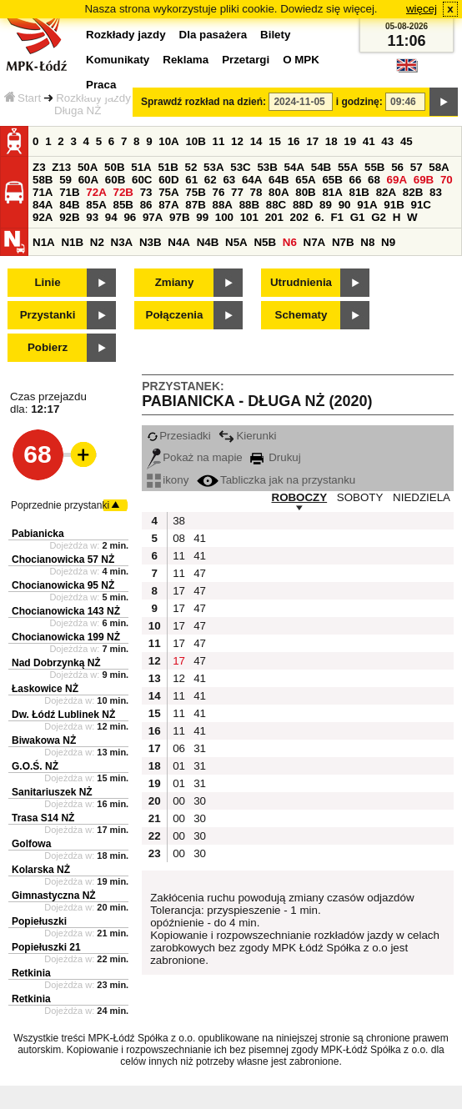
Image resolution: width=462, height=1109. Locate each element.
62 (210, 179)
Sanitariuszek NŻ (52, 792)
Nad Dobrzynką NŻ (56, 663)
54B (321, 167)
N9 (388, 242)
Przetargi (245, 59)
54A (294, 167)
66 (355, 179)
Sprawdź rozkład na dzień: (203, 102)
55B (374, 167)
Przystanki (48, 315)
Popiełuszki (39, 921)
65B (332, 179)
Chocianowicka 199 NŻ (66, 637)
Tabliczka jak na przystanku (276, 480)
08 (179, 538)
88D (303, 204)
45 (406, 141)
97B (179, 217)
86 (146, 204)
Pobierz (48, 347)
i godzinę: (359, 102)
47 (199, 573)
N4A (179, 242)
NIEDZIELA (421, 497)
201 (274, 217)
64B (279, 179)
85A (96, 204)
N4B (208, 242)
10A (168, 141)
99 (202, 217)
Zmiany (174, 282)
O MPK (301, 59)
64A (252, 179)
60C (142, 179)
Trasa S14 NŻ (43, 818)
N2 (97, 242)
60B (115, 179)
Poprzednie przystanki (60, 505)
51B (168, 167)
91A (367, 204)
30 (199, 801)
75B (195, 192)
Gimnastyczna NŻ (54, 895)
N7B (343, 242)
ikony (167, 480)
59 (65, 179)
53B (267, 167)
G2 (378, 217)
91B (394, 204)
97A (153, 217)
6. (319, 217)
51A (141, 167)
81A (332, 192)
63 (229, 179)
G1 (357, 217)
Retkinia (31, 973)
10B (195, 141)
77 (237, 192)
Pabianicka (38, 533)
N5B (265, 242)
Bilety (275, 34)
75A (168, 192)
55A (348, 167)
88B (249, 204)
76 (218, 192)
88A (222, 204)
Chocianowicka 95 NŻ (63, 585)
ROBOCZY (300, 497)
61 (191, 179)
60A (88, 179)
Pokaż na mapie (195, 457)
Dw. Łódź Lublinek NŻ (63, 714)
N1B (72, 242)
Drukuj (275, 457)
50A (88, 167)
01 (179, 766)
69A (397, 179)
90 (345, 204)
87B (195, 204)
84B (69, 204)
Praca (101, 84)
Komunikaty (117, 59)
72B (123, 192)
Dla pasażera (213, 34)
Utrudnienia (301, 282)
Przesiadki (178, 435)
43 (387, 141)
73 (146, 192)
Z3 (39, 167)
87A (168, 204)
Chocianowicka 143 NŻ (66, 611)
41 (369, 141)
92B (69, 217)
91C (420, 204)
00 (179, 801)
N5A (236, 242)
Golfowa (31, 844)
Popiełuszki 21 (46, 947)
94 (111, 217)
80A (279, 192)
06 (179, 748)
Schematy (301, 315)
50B (114, 167)
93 (92, 217)
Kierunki (247, 435)
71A (43, 192)
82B (413, 192)
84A (43, 204)
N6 (290, 242)
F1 (337, 217)
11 (219, 141)
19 (350, 141)
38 (179, 520)
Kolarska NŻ (41, 870)
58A (439, 167)
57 (416, 167)
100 (224, 217)
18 (331, 141)
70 (446, 179)
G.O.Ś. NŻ (35, 766)
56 (397, 167)
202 (299, 217)
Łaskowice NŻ (45, 689)
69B (424, 179)
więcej (421, 9)
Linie (47, 282)
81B (359, 192)
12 (237, 141)
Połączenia (174, 315)
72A (96, 192)
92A (43, 217)
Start (22, 98)
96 (129, 217)
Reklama (185, 59)
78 (256, 192)
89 (325, 204)
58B (43, 179)
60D (168, 179)
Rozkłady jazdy (93, 98)
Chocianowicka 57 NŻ (63, 559)
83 (435, 192)
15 (275, 141)
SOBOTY (360, 497)
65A (305, 179)
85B (123, 204)
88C (276, 204)
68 (374, 179)
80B (305, 192)
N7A (315, 242)
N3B (150, 242)
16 (294, 141)
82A (386, 192)
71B (69, 192)
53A (213, 167)
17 (312, 141)
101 (249, 217)
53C (240, 167)
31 (199, 748)
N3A (122, 242)
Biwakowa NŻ (44, 740)
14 (256, 141)
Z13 (61, 167)
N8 (367, 242)
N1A (44, 242)
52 (191, 167)
